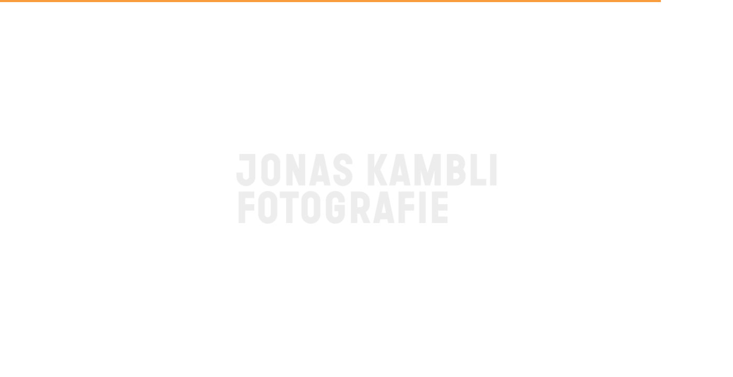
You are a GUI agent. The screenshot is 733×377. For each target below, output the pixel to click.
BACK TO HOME (366, 247)
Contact (35, 356)
